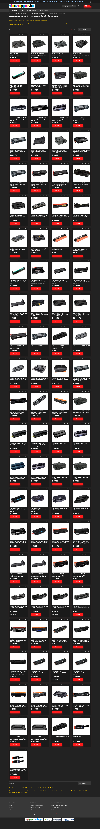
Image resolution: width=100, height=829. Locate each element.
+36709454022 (55, 807)
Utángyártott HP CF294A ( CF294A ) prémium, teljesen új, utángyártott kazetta (38, 412)
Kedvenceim (11, 814)
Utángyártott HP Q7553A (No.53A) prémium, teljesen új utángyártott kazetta (18, 542)
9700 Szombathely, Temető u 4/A (59, 805)
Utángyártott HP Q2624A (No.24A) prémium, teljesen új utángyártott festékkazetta (17, 477)
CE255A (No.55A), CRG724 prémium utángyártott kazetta (38, 54)
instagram (56, 813)
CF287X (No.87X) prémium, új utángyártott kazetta (38, 86)
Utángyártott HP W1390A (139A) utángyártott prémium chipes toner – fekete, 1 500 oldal (39, 640)
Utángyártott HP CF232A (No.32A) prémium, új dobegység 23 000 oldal (18, 282)
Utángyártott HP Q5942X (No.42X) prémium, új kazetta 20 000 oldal (60, 477)
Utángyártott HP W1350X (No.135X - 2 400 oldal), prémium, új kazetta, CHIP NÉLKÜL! (39, 607)
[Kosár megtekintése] (87, 6)
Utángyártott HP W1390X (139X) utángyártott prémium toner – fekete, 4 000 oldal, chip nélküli (81, 640)
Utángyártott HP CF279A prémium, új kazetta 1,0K (37, 346)
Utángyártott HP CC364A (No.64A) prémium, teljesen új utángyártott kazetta (38, 151)
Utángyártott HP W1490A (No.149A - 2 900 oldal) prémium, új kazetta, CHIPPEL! (81, 705)
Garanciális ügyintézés (32, 10)
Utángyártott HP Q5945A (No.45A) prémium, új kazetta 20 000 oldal (81, 477)
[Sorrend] (84, 29)
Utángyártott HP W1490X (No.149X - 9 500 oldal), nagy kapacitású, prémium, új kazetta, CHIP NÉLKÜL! (18, 738)
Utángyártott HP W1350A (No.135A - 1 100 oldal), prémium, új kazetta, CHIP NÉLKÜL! (60, 575)
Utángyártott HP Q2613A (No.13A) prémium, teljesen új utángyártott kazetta (60, 445)
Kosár (10, 811)
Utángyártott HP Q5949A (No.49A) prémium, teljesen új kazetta (17, 510)
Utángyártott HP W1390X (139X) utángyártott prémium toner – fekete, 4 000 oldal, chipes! (18, 673)
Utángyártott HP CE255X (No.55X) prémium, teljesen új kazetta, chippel (81, 151)
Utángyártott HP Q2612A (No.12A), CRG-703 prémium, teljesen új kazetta (18, 445)
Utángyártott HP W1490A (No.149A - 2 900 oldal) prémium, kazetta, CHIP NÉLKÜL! (60, 705)
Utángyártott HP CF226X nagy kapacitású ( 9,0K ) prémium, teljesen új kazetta (38, 249)
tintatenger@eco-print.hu (57, 809)
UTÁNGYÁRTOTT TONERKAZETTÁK (20, 13)
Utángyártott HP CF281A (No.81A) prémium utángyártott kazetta (39, 379)
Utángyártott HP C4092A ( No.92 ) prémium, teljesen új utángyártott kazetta (18, 119)
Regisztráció (11, 807)
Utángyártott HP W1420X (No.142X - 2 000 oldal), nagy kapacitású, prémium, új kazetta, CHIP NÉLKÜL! (18, 705)
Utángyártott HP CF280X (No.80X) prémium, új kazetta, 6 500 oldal (18, 379)
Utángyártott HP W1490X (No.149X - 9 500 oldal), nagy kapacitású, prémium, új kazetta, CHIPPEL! (39, 738)
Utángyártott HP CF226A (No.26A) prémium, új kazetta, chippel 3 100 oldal (18, 249)
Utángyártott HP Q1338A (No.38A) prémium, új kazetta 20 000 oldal (81, 411)
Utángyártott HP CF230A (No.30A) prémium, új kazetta (60, 248)
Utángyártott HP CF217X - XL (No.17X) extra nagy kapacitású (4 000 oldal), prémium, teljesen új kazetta (60, 217)
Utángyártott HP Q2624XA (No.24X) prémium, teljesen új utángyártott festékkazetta (38, 477)
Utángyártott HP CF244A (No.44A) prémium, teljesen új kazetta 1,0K (59, 282)
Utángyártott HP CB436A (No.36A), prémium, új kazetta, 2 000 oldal (18, 151)
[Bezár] (90, 1)
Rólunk (22, 10)
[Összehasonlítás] (19, 34)
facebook (51, 813)
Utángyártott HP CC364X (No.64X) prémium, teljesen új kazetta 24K (59, 151)
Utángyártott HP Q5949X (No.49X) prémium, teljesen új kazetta (38, 510)
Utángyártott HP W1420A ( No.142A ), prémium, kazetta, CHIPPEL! (80, 673)
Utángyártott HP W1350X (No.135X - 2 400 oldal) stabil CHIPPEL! (18, 607)
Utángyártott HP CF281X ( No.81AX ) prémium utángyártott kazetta (60, 379)
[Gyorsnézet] (25, 34)
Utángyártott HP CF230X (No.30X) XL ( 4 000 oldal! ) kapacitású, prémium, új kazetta (81, 249)
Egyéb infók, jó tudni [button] (44, 10)
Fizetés (31, 809)
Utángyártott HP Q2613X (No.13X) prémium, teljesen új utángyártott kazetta (81, 445)
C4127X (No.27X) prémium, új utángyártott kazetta (17, 54)
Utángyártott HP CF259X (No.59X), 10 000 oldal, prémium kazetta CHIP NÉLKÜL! (60, 314)
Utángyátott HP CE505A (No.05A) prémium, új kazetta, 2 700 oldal (60, 737)
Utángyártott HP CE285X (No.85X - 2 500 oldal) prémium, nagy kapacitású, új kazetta (60, 184)
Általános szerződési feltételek (36, 805)
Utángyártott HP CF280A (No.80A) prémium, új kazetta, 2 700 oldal (60, 347)
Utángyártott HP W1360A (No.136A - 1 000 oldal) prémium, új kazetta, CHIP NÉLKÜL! (81, 607)
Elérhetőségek (33, 814)
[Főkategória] (9, 13)
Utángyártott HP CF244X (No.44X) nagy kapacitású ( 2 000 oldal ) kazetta (81, 282)
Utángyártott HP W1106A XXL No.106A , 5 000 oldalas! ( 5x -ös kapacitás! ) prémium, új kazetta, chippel (81, 543)
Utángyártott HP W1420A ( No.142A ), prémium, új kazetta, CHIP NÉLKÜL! (39, 673)
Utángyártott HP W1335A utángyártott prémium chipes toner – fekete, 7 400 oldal (17, 575)
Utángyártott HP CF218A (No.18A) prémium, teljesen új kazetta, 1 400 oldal (81, 217)
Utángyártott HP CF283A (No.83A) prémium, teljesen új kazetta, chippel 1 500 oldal (81, 379)
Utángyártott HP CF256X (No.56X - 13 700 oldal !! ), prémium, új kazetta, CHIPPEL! (18, 314)
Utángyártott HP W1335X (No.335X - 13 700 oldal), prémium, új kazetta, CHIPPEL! (38, 575)
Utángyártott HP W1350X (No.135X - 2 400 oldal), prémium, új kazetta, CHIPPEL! (60, 607)
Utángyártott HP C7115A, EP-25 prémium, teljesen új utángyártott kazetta (39, 119)
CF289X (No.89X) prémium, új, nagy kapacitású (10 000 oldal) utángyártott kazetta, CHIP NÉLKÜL (59, 87)
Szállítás (31, 811)
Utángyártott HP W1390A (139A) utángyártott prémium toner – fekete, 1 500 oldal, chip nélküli (60, 640)
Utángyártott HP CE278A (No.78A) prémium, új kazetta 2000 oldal (17, 184)
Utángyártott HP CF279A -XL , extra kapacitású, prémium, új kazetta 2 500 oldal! (17, 347)
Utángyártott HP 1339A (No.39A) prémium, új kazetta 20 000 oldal (81, 86)
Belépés (10, 805)
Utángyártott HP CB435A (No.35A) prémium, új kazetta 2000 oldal (80, 119)
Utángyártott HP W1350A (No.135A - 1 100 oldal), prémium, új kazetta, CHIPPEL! (81, 575)
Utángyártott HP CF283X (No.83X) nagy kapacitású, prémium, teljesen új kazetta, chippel (18, 412)
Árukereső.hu (39, 820)
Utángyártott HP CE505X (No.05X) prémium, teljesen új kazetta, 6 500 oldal (17, 217)
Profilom (10, 809)
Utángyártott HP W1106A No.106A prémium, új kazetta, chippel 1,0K (60, 542)
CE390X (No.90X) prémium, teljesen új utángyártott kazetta (81, 54)
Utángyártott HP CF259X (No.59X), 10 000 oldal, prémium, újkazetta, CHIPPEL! (81, 314)
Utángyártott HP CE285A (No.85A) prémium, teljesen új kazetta (38, 184)
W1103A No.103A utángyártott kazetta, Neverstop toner (80, 737)
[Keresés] (73, 6)
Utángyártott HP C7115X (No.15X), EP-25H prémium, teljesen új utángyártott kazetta (60, 119)
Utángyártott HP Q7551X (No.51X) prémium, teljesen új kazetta (81, 509)
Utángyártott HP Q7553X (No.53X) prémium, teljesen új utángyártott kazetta (39, 542)
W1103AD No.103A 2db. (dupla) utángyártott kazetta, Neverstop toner (18, 770)
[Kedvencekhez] (22, 34)
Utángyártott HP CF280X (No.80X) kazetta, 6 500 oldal (81, 346)
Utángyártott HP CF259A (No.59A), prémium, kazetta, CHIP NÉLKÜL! (39, 314)
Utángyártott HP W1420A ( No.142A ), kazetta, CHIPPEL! (59, 672)
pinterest (54, 813)
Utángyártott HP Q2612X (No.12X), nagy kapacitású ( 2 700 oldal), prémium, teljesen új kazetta (39, 445)
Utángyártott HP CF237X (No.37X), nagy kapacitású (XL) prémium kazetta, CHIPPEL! (38, 282)
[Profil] (80, 6)
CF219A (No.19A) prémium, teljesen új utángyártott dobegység (16, 86)
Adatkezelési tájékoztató (35, 807)
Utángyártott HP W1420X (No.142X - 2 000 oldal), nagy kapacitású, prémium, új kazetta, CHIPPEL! (39, 705)
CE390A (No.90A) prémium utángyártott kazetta (59, 54)
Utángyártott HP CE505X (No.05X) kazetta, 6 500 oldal (80, 183)
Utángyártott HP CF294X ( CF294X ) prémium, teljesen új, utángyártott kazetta (59, 412)
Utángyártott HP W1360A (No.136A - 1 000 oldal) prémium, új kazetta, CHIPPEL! (18, 640)
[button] (14, 10)
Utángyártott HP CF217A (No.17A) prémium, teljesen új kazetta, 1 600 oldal (39, 217)
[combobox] (69, 6)
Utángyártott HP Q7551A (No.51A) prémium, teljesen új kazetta (60, 509)
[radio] (74, 29)
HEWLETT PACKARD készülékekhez (38, 13)
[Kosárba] (15, 60)
